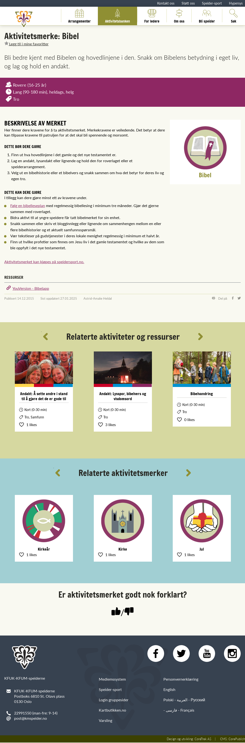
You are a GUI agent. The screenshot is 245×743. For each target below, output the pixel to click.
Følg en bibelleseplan (27, 205)
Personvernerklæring (180, 679)
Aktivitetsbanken (117, 15)
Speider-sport (212, 3)
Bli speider (207, 15)
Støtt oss (188, 3)
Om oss (179, 15)
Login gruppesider (113, 700)
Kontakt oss (165, 3)
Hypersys (236, 3)
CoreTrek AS (203, 739)
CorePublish (236, 739)
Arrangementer (79, 15)
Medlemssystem (112, 679)
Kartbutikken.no (112, 710)
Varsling (105, 721)
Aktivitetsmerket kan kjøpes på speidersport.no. (44, 261)
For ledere (151, 15)
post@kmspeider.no (30, 718)
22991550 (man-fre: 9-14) (35, 713)
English (169, 690)
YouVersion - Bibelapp (30, 288)
